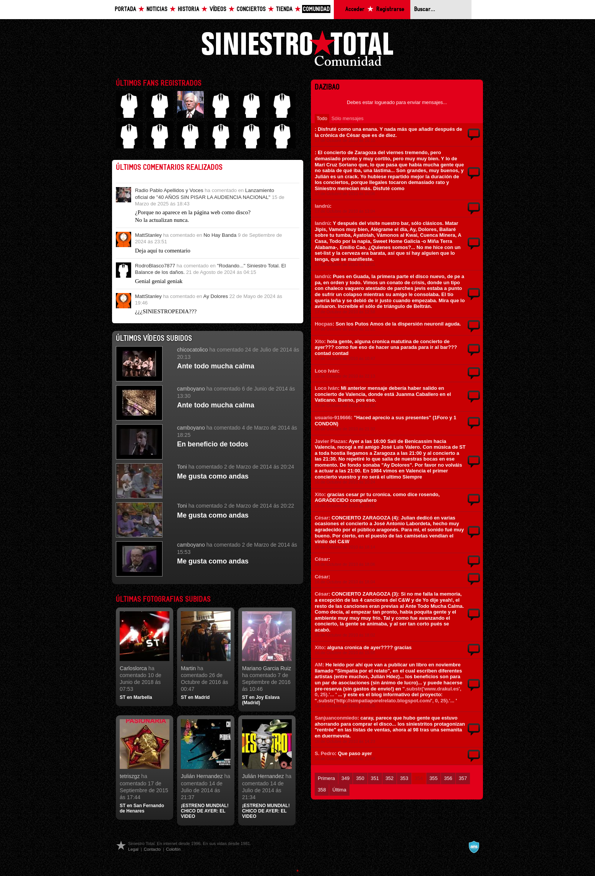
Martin (188, 668)
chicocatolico (192, 350)
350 (360, 778)
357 (463, 778)
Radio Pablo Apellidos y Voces (169, 190)
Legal (133, 849)
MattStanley (148, 235)
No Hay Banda (219, 235)
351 (375, 778)
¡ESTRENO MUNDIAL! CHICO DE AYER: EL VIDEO (205, 811)
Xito (319, 341)
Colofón (173, 849)
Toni (182, 467)
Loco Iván (326, 371)
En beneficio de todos (212, 444)
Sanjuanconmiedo (336, 718)
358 (322, 790)
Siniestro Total (297, 50)
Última (339, 790)
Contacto (152, 849)
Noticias (156, 9)
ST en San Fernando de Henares (142, 808)
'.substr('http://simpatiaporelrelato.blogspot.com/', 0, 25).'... (385, 700)
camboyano (191, 389)
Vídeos (218, 9)
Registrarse (390, 9)
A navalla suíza (473, 847)
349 (345, 778)
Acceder (354, 9)
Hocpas (324, 324)
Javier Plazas (330, 441)
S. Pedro (325, 753)
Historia (188, 9)
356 (448, 778)
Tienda (284, 9)
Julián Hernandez (202, 776)
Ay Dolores (215, 296)
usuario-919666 (333, 417)
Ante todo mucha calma (215, 366)
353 (404, 778)
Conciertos (251, 9)
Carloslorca (133, 668)
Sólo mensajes (348, 118)
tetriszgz (130, 776)
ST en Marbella (136, 697)
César (321, 518)
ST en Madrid (195, 697)
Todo (322, 118)
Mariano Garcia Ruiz (266, 668)
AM (318, 665)
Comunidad (316, 9)
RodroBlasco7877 (155, 266)
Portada (125, 9)
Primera (326, 778)
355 (433, 778)
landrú (322, 206)
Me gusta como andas (213, 476)
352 (389, 778)
